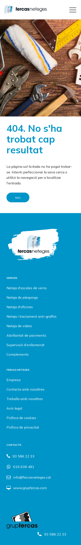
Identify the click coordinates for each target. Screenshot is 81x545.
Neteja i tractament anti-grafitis (31, 316)
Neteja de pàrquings (22, 297)
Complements (17, 354)
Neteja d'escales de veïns (26, 288)
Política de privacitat (22, 427)
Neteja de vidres (19, 326)
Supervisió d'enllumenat (25, 345)
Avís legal (14, 408)
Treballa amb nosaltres (24, 399)
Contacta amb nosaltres (25, 389)
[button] (52, 534)
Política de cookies (21, 418)
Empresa (13, 380)
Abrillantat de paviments (26, 335)
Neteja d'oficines (19, 307)
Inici (18, 197)
